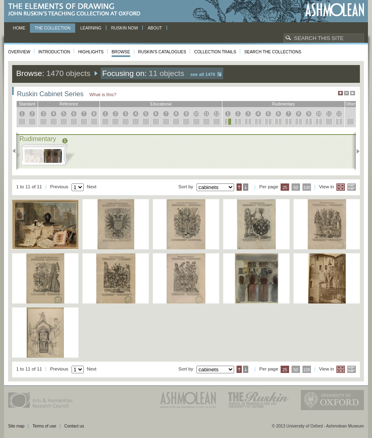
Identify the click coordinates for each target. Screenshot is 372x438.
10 (196, 114)
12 (216, 114)
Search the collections (272, 52)
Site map (16, 426)
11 (206, 114)
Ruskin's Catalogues (162, 52)
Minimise (346, 93)
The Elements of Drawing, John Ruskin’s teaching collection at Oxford (76, 10)
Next (355, 151)
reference (68, 104)
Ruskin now (124, 28)
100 (306, 187)
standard (27, 104)
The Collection (53, 28)
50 (296, 187)
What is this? (102, 94)
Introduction (54, 52)
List (351, 187)
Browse (121, 52)
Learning (90, 28)
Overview (19, 52)
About (155, 28)
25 (285, 187)
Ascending (239, 187)
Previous (16, 151)
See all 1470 (202, 74)
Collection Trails (215, 52)
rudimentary (283, 104)
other (350, 104)
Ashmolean (334, 10)
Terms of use (44, 426)
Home (19, 28)
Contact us (74, 426)
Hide (352, 93)
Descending (245, 187)
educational (160, 104)
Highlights (91, 52)
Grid (340, 187)
